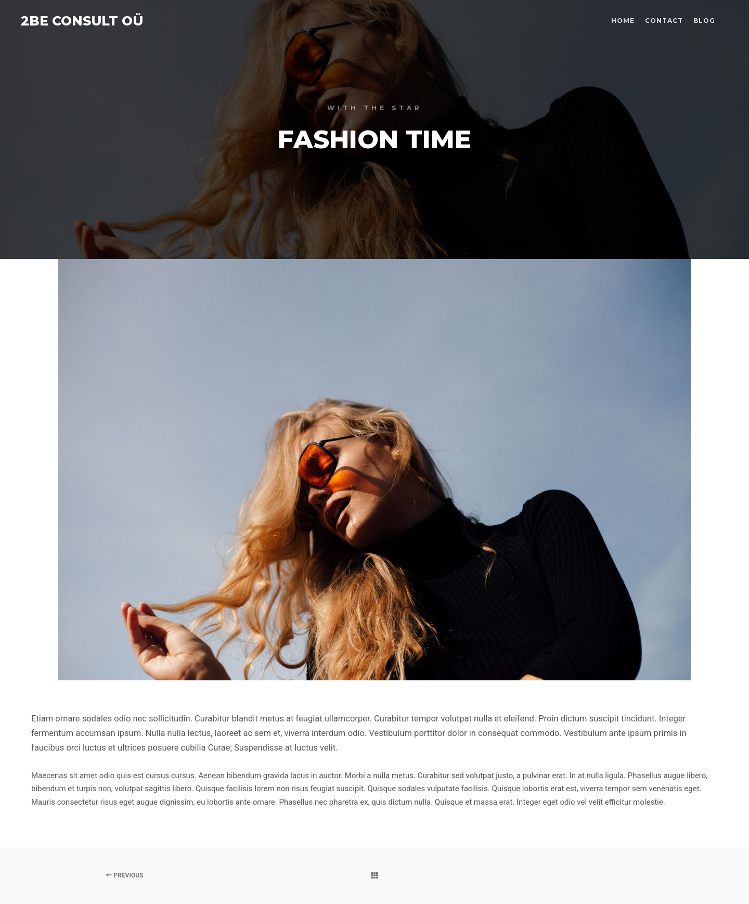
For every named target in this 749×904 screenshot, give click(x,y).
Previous (124, 875)
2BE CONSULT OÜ (73, 21)
